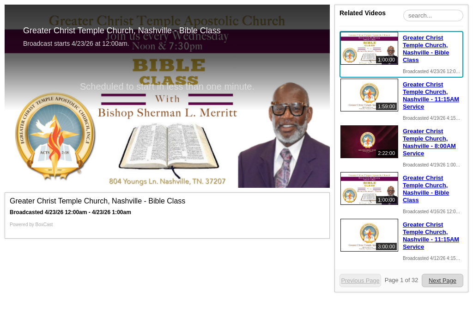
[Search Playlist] (433, 15)
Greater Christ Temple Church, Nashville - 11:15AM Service (431, 95)
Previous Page (360, 280)
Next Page (442, 280)
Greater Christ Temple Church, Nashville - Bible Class (426, 48)
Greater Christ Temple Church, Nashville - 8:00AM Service (429, 142)
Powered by (31, 224)
